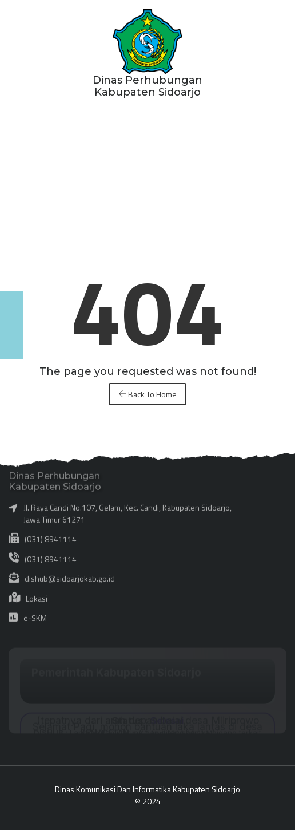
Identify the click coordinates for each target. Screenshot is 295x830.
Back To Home (147, 394)
